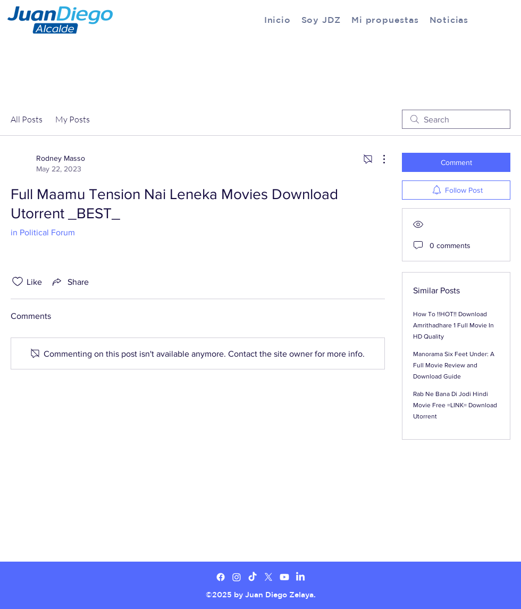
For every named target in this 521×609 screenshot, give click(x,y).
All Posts (27, 119)
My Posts (72, 119)
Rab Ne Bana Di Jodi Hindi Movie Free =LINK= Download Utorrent (455, 405)
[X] (268, 577)
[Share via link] (70, 281)
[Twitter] (236, 577)
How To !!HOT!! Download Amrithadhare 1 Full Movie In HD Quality (453, 325)
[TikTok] (252, 577)
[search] (456, 119)
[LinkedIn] (300, 577)
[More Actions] (378, 159)
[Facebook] (220, 577)
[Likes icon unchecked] (17, 281)
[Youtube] (284, 577)
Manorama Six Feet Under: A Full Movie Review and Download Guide (453, 365)
